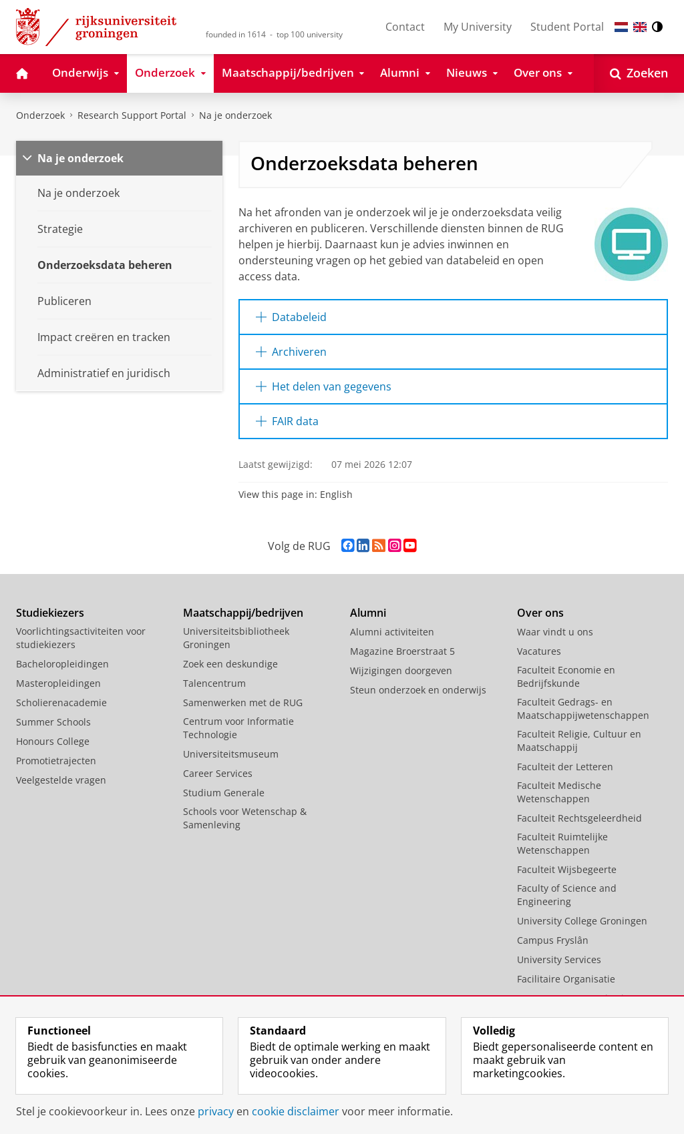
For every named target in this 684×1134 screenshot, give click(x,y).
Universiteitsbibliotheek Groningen (236, 638)
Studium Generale (224, 792)
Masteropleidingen (58, 683)
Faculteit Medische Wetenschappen (559, 792)
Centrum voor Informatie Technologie (238, 728)
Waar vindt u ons (555, 631)
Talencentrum (214, 683)
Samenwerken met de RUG (243, 702)
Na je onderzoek (235, 115)
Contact (405, 26)
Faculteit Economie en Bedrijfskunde (566, 676)
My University (478, 26)
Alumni (368, 612)
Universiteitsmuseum (231, 754)
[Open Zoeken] (639, 73)
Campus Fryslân (552, 940)
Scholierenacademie (61, 702)
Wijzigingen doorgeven (401, 670)
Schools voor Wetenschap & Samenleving (245, 818)
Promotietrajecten (56, 760)
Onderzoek (40, 115)
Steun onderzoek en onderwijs (418, 689)
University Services (559, 959)
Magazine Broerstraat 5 (402, 651)
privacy (216, 1111)
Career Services (217, 773)
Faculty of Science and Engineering (567, 895)
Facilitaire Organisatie (566, 978)
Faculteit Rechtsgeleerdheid (579, 818)
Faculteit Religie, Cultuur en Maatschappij (579, 741)
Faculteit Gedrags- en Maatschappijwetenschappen (583, 708)
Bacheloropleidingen (62, 663)
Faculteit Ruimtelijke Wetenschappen (562, 843)
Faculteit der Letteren (565, 766)
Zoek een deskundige (230, 663)
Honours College (53, 741)
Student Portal (567, 26)
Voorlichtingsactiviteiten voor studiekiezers (81, 638)
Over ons (540, 612)
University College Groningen (582, 920)
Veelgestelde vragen (61, 780)
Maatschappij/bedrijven (243, 612)
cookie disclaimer (295, 1111)
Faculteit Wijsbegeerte (567, 869)
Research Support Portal (131, 115)
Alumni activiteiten (392, 631)
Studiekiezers (50, 612)
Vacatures (539, 651)
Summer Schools (53, 722)
